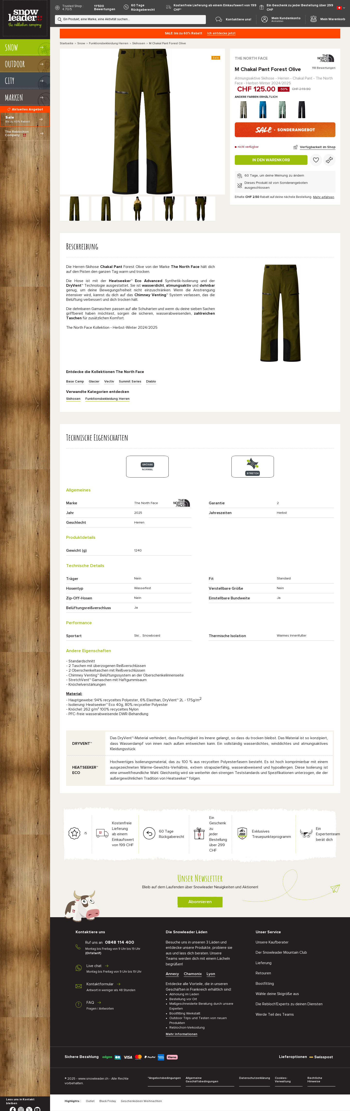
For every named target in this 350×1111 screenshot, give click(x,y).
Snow (81, 43)
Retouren (263, 973)
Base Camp (75, 381)
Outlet (90, 1101)
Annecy (172, 974)
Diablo (151, 381)
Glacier (94, 381)
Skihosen (138, 43)
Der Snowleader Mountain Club (281, 952)
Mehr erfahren (323, 197)
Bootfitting (265, 984)
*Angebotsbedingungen (164, 1078)
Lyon (211, 974)
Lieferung (263, 963)
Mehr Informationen (181, 1034)
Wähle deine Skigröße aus (277, 994)
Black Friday (107, 1101)
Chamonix (193, 974)
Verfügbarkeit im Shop (317, 147)
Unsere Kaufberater (272, 942)
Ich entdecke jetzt (221, 33)
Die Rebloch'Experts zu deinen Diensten (289, 1004)
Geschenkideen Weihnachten (141, 1101)
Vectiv (109, 381)
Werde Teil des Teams (275, 1014)
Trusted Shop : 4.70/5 (72, 8)
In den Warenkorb (271, 160)
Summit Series (130, 381)
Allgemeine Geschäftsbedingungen (202, 1080)
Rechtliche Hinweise (314, 1080)
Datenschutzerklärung (254, 1078)
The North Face (251, 58)
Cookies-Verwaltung (283, 1080)
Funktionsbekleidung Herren (108, 43)
